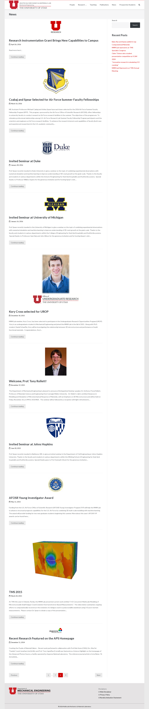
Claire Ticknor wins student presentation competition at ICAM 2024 (124, 56)
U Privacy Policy (104, 694)
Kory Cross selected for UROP (29, 311)
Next (98, 675)
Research (81, 5)
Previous (14, 675)
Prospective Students (127, 5)
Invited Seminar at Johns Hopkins (31, 444)
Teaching (93, 5)
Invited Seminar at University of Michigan (36, 217)
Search (114, 20)
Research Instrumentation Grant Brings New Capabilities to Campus (54, 40)
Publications (104, 5)
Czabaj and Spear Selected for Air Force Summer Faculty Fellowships (54, 99)
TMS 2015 (15, 591)
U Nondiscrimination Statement (109, 697)
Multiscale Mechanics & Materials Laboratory (77, 706)
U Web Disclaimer (104, 691)
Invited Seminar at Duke (25, 161)
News (114, 5)
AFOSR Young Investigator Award (31, 497)
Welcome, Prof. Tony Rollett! (28, 381)
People (72, 5)
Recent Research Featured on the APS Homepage (41, 638)
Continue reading (17, 57)
